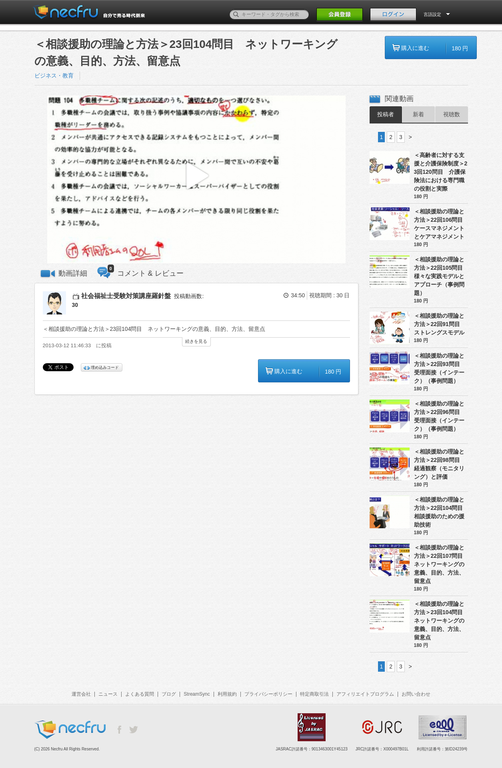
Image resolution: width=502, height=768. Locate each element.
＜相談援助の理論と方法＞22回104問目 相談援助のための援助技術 (441, 512)
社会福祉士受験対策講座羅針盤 (126, 295)
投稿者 (385, 114)
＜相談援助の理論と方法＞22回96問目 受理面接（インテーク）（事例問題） (440, 416)
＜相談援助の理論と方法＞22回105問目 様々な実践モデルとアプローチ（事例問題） (441, 276)
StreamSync (197, 694)
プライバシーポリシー (268, 694)
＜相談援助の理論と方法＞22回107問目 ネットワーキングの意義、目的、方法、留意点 (441, 564)
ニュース (108, 694)
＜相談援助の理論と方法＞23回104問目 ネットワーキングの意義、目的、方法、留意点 (441, 621)
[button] (196, 179)
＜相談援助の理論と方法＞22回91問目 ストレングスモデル (440, 324)
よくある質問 (139, 694)
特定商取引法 (314, 694)
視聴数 (451, 114)
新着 (418, 114)
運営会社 (81, 694)
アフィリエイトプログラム (365, 694)
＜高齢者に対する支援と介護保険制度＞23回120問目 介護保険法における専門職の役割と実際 (441, 172)
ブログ (169, 694)
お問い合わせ (416, 694)
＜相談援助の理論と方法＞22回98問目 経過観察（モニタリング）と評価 (440, 464)
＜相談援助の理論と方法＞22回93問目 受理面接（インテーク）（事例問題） (440, 368)
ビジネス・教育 (54, 75)
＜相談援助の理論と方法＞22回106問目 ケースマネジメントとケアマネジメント (441, 224)
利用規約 (227, 694)
